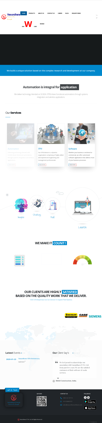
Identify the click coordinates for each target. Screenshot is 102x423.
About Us (41, 13)
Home (23, 13)
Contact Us (50, 13)
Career (60, 13)
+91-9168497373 (67, 399)
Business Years (52, 259)
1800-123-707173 (68, 395)
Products (32, 13)
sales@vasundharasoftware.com (72, 402)
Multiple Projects (19, 274)
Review (42, 24)
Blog (67, 13)
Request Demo (76, 13)
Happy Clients (82, 272)
